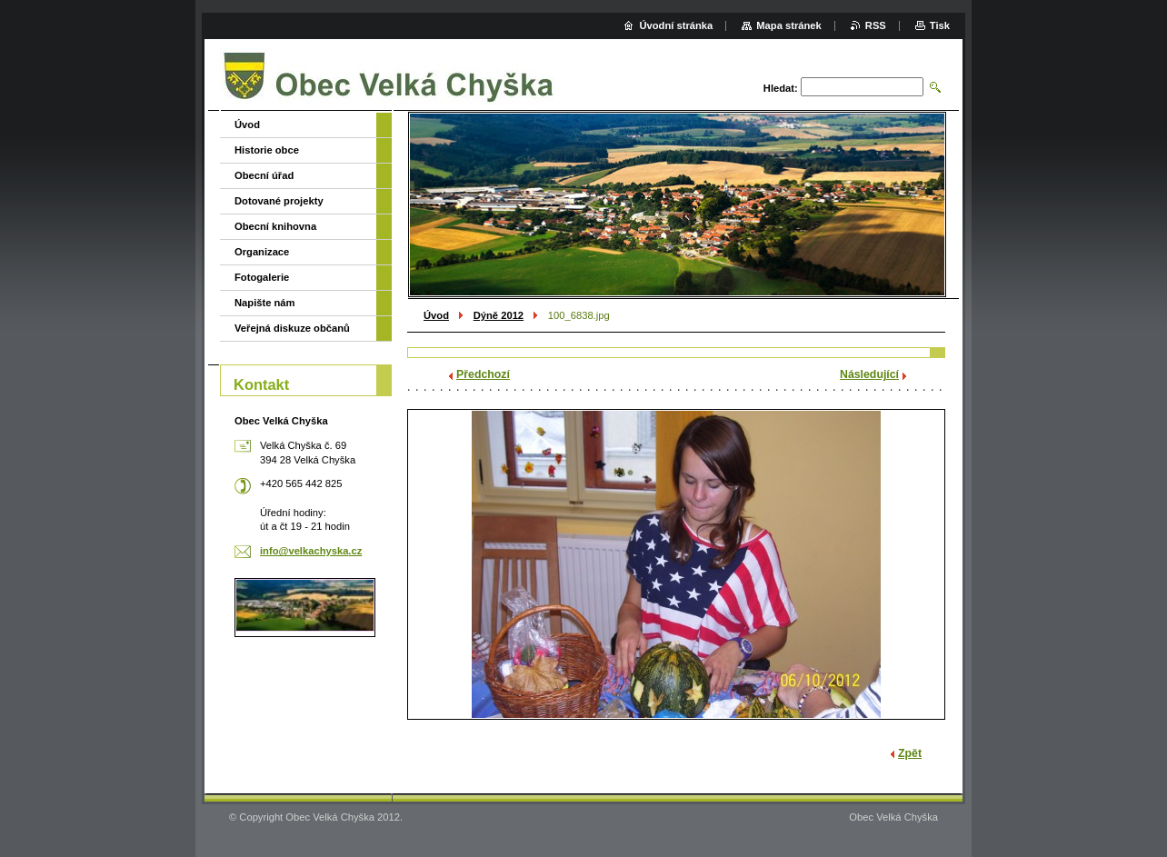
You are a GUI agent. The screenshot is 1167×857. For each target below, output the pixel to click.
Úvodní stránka (676, 25)
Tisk (940, 25)
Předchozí (483, 374)
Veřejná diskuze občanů (292, 328)
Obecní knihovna (275, 226)
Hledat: (780, 88)
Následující (869, 374)
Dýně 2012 (499, 315)
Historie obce (266, 149)
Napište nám (264, 302)
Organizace (261, 251)
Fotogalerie (261, 277)
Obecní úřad (264, 175)
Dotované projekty (279, 200)
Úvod (436, 315)
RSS (875, 25)
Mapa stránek (789, 25)
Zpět (910, 753)
